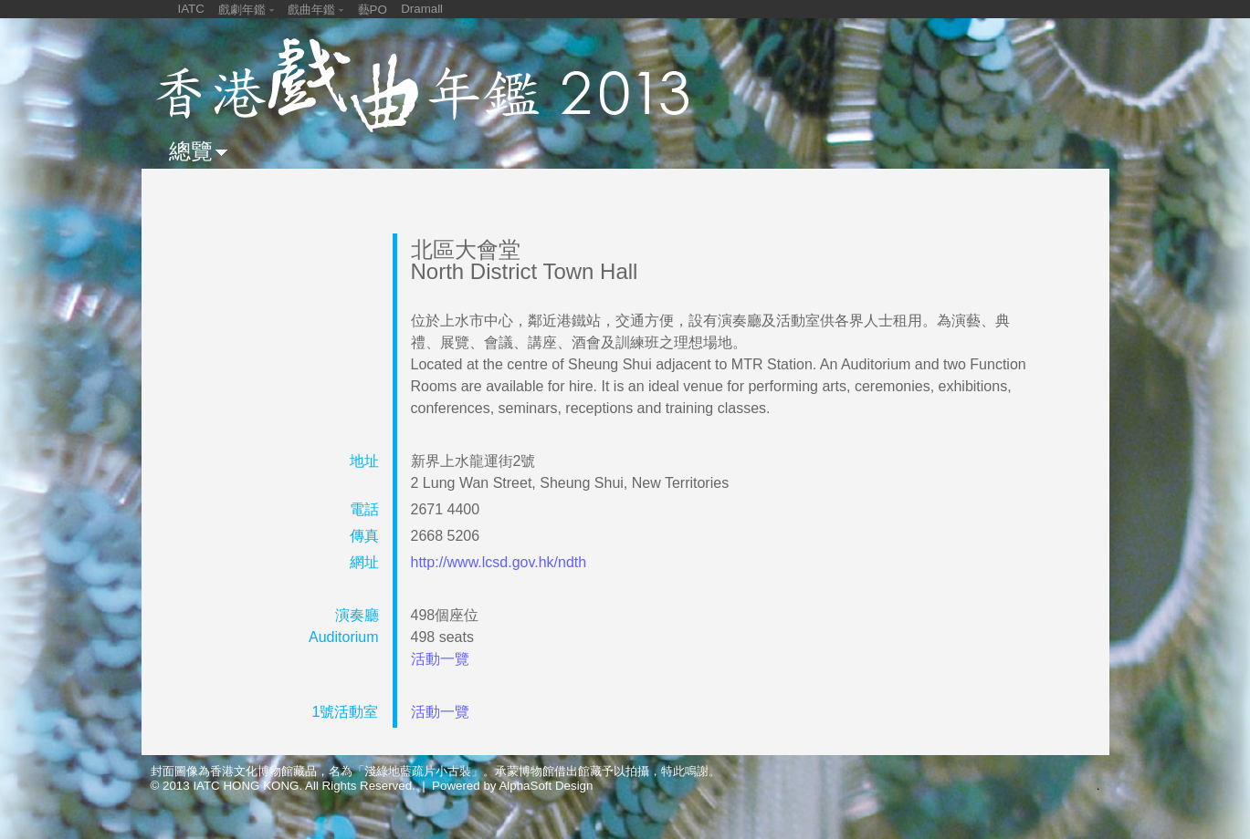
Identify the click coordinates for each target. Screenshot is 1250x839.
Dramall (422, 9)
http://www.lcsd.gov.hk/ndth (499, 562)
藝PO (372, 9)
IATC (191, 9)
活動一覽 (440, 659)
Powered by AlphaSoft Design (512, 785)
